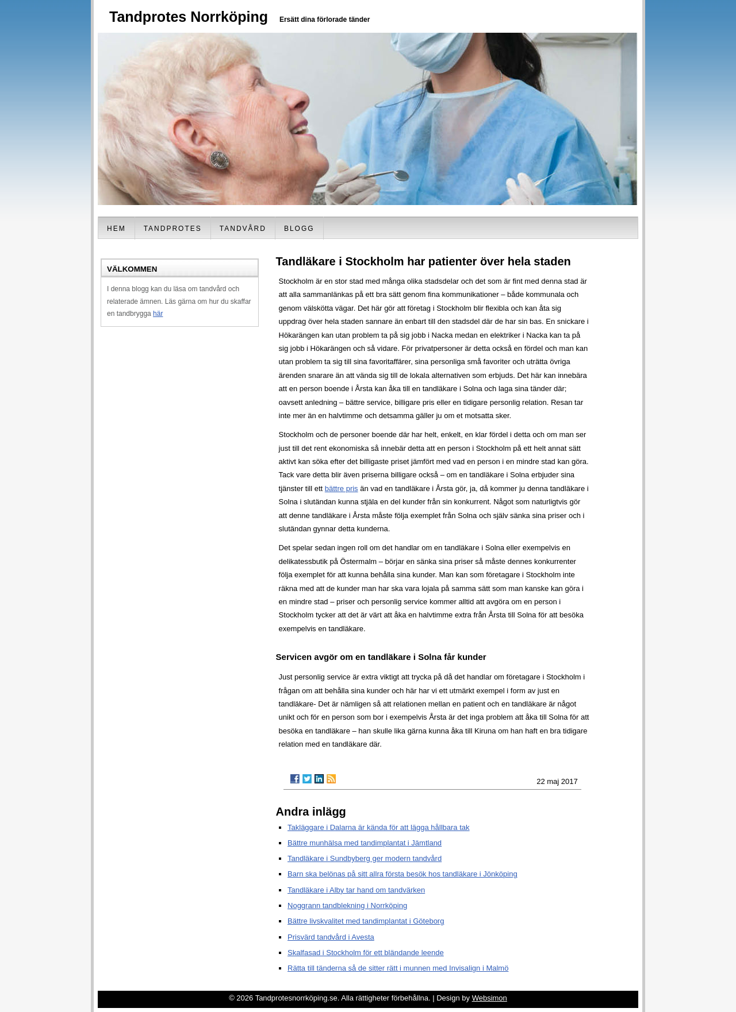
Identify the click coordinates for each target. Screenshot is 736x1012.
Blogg (299, 229)
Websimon (489, 998)
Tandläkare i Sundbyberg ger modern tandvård (365, 858)
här (158, 314)
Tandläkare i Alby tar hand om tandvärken (356, 890)
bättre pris (341, 488)
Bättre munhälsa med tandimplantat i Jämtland (365, 843)
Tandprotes (173, 229)
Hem (116, 229)
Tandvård (243, 229)
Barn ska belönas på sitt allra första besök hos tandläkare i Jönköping (403, 874)
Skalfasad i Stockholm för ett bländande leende (366, 952)
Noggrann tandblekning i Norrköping (347, 905)
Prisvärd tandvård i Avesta (331, 937)
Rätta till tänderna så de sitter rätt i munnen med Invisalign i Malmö (398, 968)
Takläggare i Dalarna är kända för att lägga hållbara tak (379, 827)
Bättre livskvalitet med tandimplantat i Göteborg (366, 921)
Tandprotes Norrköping (188, 16)
